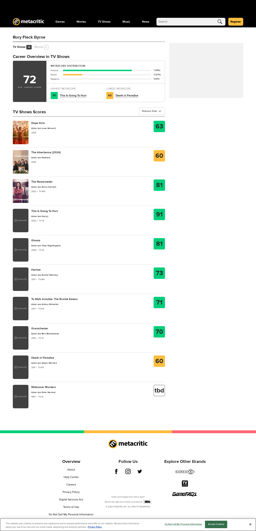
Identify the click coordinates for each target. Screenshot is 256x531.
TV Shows (104, 21)
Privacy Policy (71, 492)
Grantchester (39, 328)
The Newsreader (42, 182)
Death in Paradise (127, 95)
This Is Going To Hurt (73, 95)
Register (235, 21)
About (71, 469)
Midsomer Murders (43, 387)
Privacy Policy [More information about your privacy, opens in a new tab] (95, 528)
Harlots (36, 270)
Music (126, 21)
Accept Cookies (216, 526)
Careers (71, 484)
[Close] (250, 526)
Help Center (71, 477)
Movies (81, 21)
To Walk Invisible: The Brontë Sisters (54, 299)
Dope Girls (38, 123)
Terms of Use (71, 507)
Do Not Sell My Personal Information (71, 514)
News (145, 21)
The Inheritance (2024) (46, 152)
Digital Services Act (71, 499)
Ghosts (35, 240)
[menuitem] (60, 21)
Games (60, 21)
